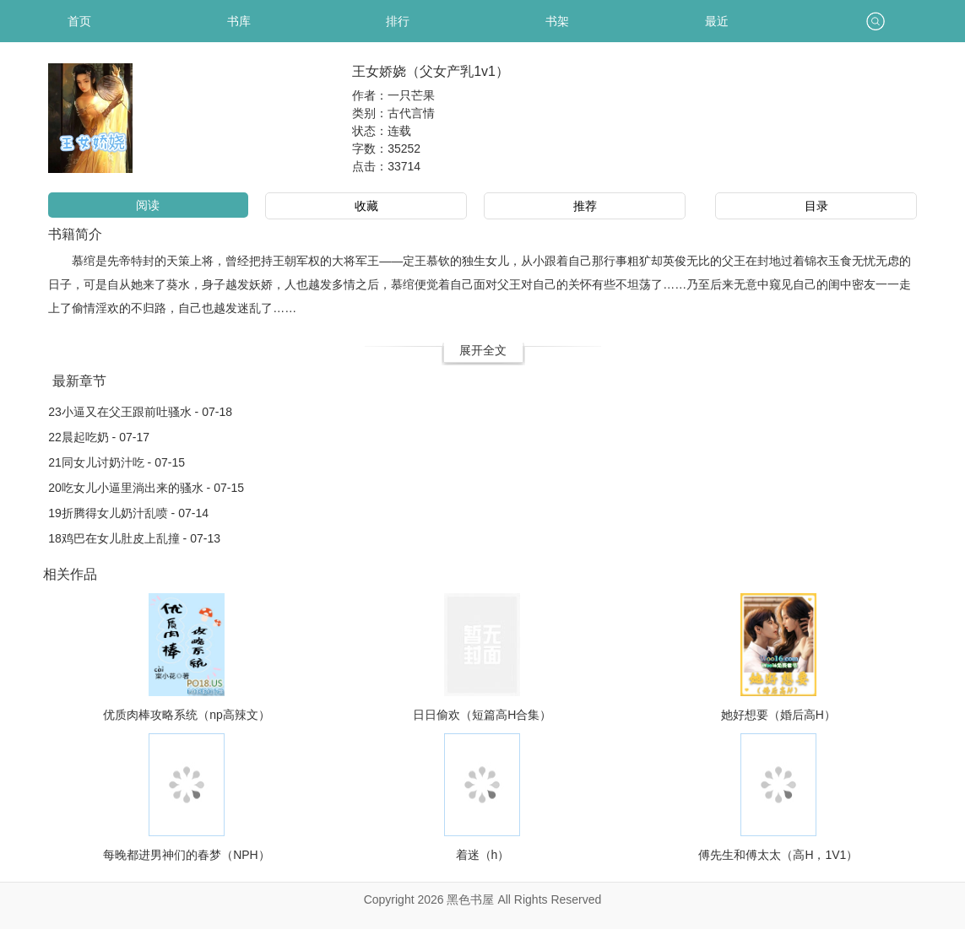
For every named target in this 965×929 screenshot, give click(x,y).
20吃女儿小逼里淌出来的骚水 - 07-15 (146, 487)
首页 (79, 21)
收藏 (366, 206)
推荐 (585, 206)
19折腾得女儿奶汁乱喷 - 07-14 (128, 513)
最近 (717, 21)
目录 (816, 206)
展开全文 (483, 350)
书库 (239, 21)
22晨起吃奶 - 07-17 (98, 437)
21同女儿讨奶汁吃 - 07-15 (116, 462)
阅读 (148, 205)
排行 (397, 21)
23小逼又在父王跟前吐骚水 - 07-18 (140, 412)
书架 (557, 21)
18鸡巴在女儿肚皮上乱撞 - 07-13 (134, 538)
